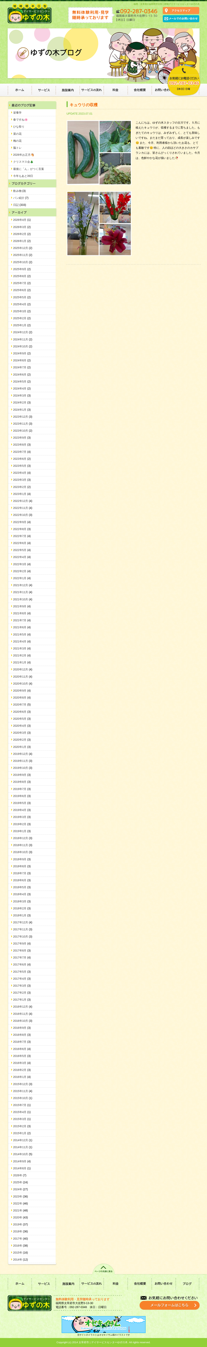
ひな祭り (18, 126)
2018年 (20, 1231)
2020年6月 (22, 711)
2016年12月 (22, 1006)
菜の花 (17, 133)
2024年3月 (22, 395)
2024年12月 (22, 332)
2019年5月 (22, 803)
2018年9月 (22, 859)
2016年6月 (22, 1049)
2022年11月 (22, 507)
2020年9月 (22, 690)
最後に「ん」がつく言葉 (28, 168)
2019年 (20, 1224)
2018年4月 (22, 894)
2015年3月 (22, 1119)
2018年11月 (22, 845)
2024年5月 (22, 381)
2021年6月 (22, 627)
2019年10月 (22, 767)
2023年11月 (22, 423)
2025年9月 (22, 269)
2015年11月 (22, 1091)
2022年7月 (22, 536)
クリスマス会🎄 (23, 161)
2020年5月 (22, 718)
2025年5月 (22, 297)
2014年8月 (22, 1168)
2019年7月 (22, 789)
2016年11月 (22, 1013)
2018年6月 (22, 880)
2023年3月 (22, 479)
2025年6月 (22, 290)
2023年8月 (22, 444)
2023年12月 (22, 416)
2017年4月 (22, 978)
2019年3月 (22, 817)
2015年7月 (22, 1105)
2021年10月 (22, 599)
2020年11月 (22, 676)
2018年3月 (22, 901)
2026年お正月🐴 (23, 154)
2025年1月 (22, 325)
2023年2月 (22, 487)
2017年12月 (22, 922)
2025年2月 (22, 318)
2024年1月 (22, 409)
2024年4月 (22, 388)
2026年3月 (22, 227)
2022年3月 (22, 564)
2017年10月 (22, 936)
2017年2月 (22, 992)
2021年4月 (22, 641)
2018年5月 (22, 887)
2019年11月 (22, 760)
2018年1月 (22, 915)
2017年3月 (22, 985)
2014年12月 (22, 1140)
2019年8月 (22, 781)
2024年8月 (22, 360)
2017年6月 (22, 964)
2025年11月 (22, 255)
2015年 (20, 1252)
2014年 (20, 1259)
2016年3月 (22, 1063)
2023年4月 (22, 472)
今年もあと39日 (23, 175)
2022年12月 (22, 501)
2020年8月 (22, 697)
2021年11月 (22, 592)
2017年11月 (22, 929)
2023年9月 (22, 437)
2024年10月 (22, 346)
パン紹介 (21, 197)
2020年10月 (22, 683)
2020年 (20, 1217)
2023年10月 (22, 430)
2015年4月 (22, 1112)
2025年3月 (22, 311)
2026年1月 (22, 241)
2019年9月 (22, 774)
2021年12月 (22, 585)
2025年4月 (22, 304)
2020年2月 (22, 739)
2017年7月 (22, 957)
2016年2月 (22, 1069)
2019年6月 (22, 796)
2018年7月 (22, 873)
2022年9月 (22, 522)
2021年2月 (22, 655)
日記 (19, 204)
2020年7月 (22, 704)
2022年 (20, 1203)
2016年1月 (22, 1076)
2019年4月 (22, 810)
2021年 (20, 1210)
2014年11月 (22, 1147)
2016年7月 (22, 1041)
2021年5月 (22, 634)
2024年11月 (22, 339)
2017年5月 (22, 971)
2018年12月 (22, 838)
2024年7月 (22, 367)
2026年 (19, 1175)
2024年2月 (22, 402)
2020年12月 (22, 669)
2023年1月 (22, 494)
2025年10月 (22, 262)
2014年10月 (22, 1154)
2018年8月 (22, 866)
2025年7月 (22, 283)
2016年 (20, 1245)
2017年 (20, 1238)
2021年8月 (22, 613)
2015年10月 (22, 1098)
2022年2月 (22, 571)
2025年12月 (22, 248)
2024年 (20, 1189)
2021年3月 (22, 648)
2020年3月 (22, 732)
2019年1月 (22, 831)
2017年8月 (22, 950)
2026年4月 (22, 219)
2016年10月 (22, 1020)
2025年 (20, 1182)
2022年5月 (22, 550)
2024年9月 (22, 353)
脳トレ (17, 147)
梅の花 (17, 140)
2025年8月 (22, 276)
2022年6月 (22, 543)
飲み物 (19, 190)
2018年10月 (22, 852)
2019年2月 (22, 824)
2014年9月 (22, 1161)
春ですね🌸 (20, 119)
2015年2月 (22, 1126)
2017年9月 (22, 943)
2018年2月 (22, 908)
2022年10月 (22, 514)
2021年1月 (22, 662)
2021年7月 (22, 620)
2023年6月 (22, 458)
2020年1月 (22, 746)
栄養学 (17, 112)
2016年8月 (22, 1034)
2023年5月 (22, 465)
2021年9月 (22, 606)
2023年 (20, 1196)
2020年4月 (22, 725)
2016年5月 (22, 1056)
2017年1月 (22, 999)
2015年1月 (22, 1133)
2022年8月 (22, 529)
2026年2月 (22, 234)
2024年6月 (22, 374)
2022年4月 (22, 557)
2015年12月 (22, 1084)
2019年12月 (22, 753)
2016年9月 (22, 1027)
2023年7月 (22, 451)
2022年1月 (22, 578)
